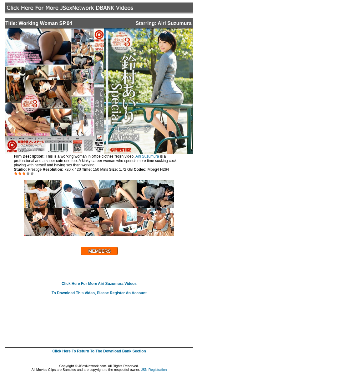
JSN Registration (154, 369)
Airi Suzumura (147, 156)
